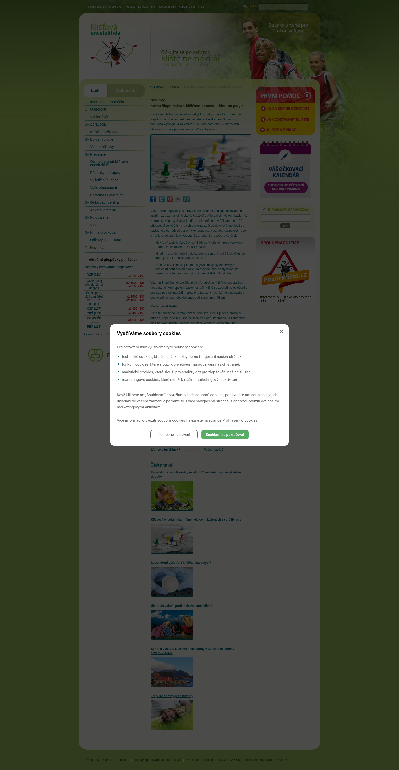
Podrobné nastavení (174, 435)
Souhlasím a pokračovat (225, 435)
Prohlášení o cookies (240, 420)
